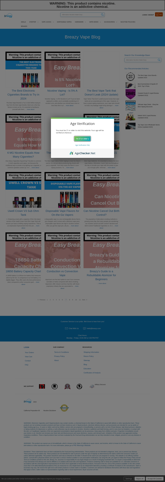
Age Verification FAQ (82, 145)
